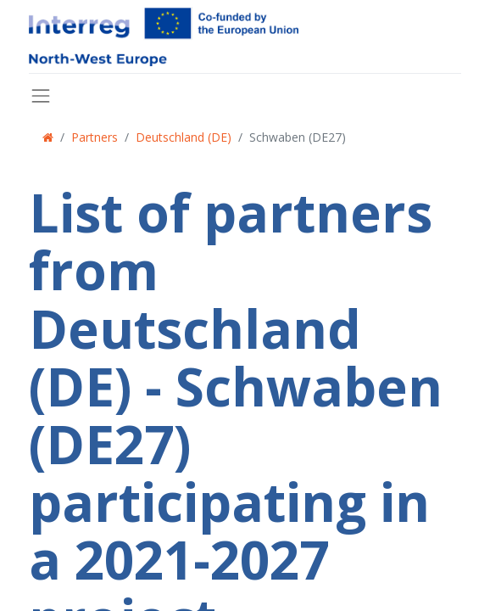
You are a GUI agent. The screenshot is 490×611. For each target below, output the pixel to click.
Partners (94, 137)
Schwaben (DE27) (297, 137)
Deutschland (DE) (183, 137)
